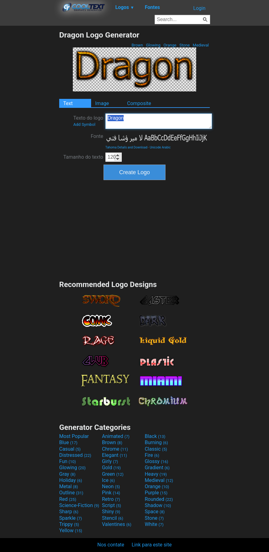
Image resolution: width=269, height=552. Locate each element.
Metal (68, 486)
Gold (111, 467)
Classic (156, 449)
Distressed (75, 455)
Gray (67, 474)
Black (155, 436)
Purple (156, 493)
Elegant (114, 455)
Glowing (153, 45)
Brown (137, 45)
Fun (67, 461)
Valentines (116, 524)
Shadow (158, 505)
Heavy (156, 474)
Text (68, 103)
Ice (108, 480)
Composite (139, 103)
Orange (169, 45)
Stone (185, 45)
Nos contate (110, 545)
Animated (116, 436)
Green (113, 474)
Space (155, 511)
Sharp (68, 511)
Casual (70, 449)
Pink (111, 493)
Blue (68, 442)
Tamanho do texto (83, 157)
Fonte (97, 136)
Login (199, 8)
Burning (156, 442)
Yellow (70, 530)
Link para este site (152, 545)
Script (111, 505)
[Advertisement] (29, 123)
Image (102, 103)
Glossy (156, 461)
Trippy (69, 524)
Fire (152, 455)
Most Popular (74, 436)
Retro (111, 499)
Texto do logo (88, 121)
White (154, 524)
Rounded (159, 499)
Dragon (158, 121)
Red (67, 499)
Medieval (201, 45)
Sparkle (70, 518)
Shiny (111, 511)
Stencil (112, 518)
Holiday (70, 480)
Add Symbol (84, 124)
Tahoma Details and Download (126, 147)
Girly (110, 461)
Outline (71, 493)
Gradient (157, 467)
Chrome (115, 449)
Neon (111, 486)
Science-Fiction (79, 505)
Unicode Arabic (160, 147)
